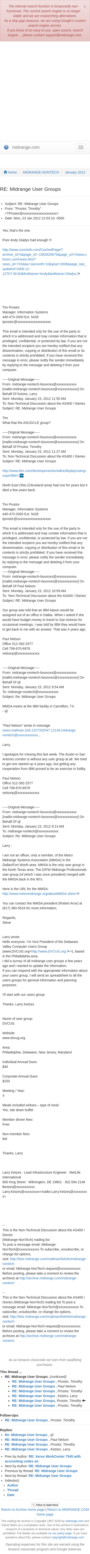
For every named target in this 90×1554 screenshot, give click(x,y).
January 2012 (75, 172)
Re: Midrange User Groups (26, 1435)
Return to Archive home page (22, 1509)
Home (10, 172)
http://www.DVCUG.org (48, 951)
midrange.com (74, 1521)
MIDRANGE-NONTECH (41, 172)
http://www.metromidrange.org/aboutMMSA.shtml (39, 894)
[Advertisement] (45, 91)
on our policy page (60, 1533)
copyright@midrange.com (67, 1537)
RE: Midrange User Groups (33, 1381)
